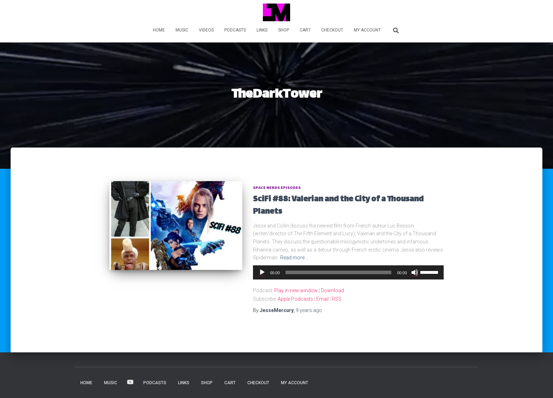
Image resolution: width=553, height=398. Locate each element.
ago (309, 310)
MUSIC (181, 30)
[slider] (339, 272)
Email (322, 299)
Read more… (294, 257)
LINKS (262, 30)
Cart (305, 30)
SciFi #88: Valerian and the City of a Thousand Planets (338, 206)
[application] (348, 272)
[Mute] (414, 272)
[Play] (262, 272)
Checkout (332, 30)
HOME (159, 30)
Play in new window (296, 290)
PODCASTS (235, 30)
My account (367, 30)
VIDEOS (206, 30)
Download (332, 290)
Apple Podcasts (295, 299)
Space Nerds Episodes (277, 188)
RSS (336, 299)
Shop (283, 30)
